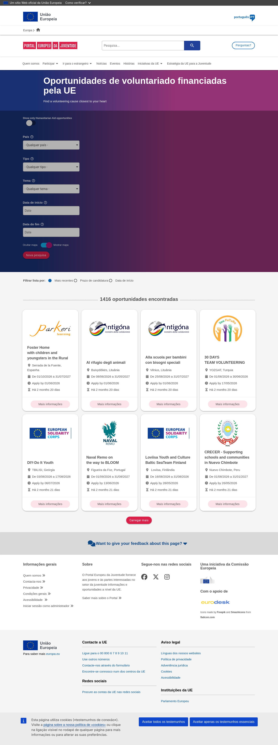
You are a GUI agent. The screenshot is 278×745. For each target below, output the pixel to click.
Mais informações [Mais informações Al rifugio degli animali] (110, 404)
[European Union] (40, 649)
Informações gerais (40, 564)
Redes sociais (94, 681)
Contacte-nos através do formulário (106, 665)
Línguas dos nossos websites (181, 653)
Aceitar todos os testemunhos (163, 721)
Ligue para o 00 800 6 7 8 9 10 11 (105, 653)
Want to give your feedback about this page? (138, 543)
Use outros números (96, 659)
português (244, 17)
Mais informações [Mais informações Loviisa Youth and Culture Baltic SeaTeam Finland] (169, 504)
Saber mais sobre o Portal (99, 598)
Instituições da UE (177, 690)
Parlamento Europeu (175, 701)
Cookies (166, 671)
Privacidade (31, 587)
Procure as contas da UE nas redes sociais (111, 692)
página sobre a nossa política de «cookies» (74, 725)
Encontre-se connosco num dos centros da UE (113, 671)
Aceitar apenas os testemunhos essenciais (223, 721)
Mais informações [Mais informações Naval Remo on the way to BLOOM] (110, 504)
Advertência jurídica (174, 665)
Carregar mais (139, 520)
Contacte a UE (94, 642)
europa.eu (53, 653)
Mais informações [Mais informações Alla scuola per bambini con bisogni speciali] (169, 404)
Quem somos (32, 575)
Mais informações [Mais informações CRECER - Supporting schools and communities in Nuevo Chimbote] (228, 504)
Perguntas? (243, 45)
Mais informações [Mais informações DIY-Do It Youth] (50, 504)
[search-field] (150, 45)
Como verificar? (78, 2)
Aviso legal (170, 642)
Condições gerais (35, 593)
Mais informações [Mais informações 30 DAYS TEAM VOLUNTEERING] (228, 404)
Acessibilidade (33, 599)
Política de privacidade (176, 659)
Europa (27, 30)
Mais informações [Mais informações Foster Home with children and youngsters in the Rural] (50, 404)
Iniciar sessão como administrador (46, 606)
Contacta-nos (32, 581)
